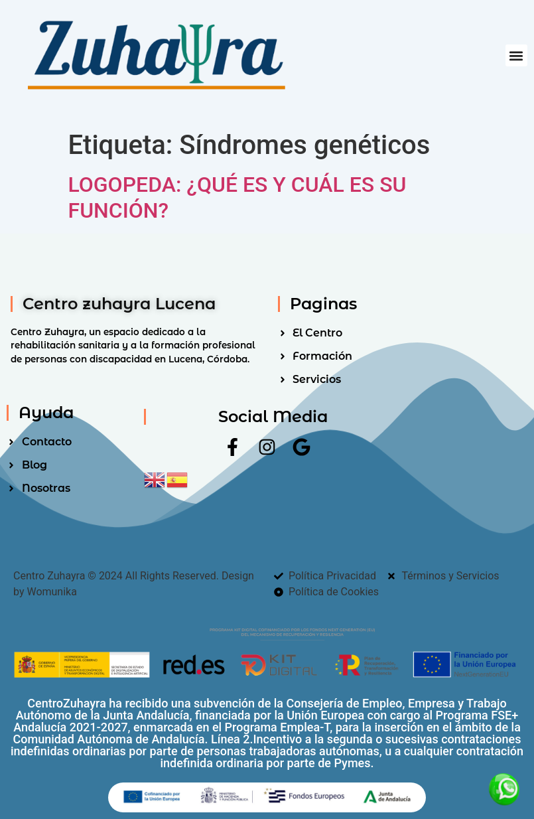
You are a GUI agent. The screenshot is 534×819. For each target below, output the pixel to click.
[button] (516, 55)
